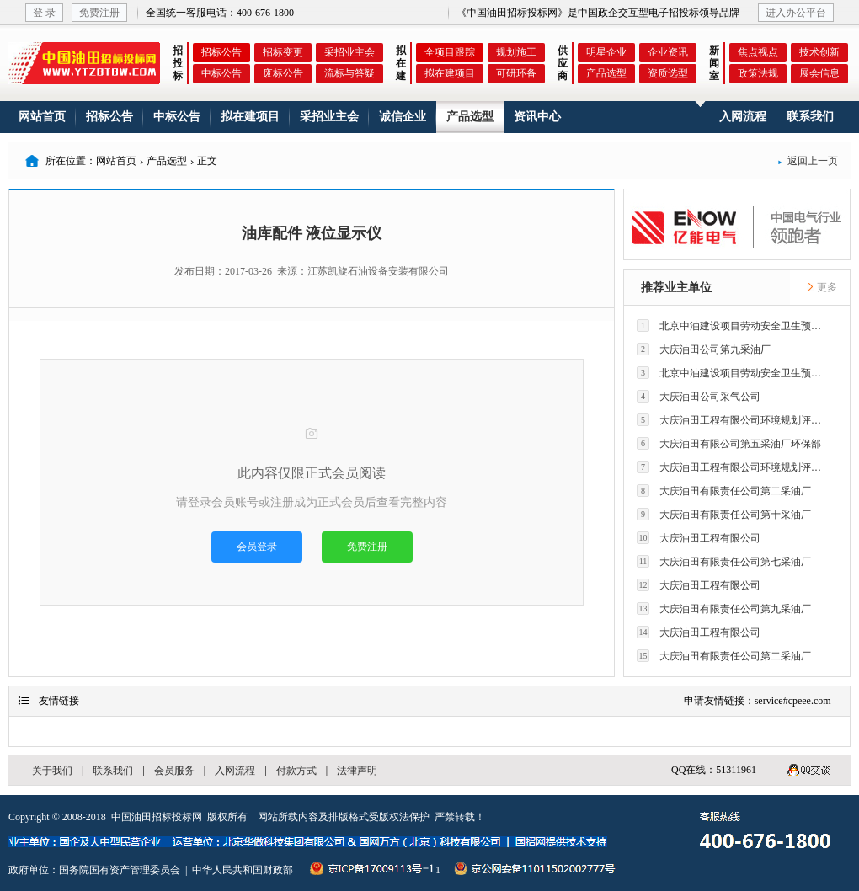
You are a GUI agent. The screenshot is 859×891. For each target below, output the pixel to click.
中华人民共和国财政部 (242, 870)
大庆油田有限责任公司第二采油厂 (724, 490)
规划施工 (516, 52)
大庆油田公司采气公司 (698, 396)
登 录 (44, 13)
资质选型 (668, 73)
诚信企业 (402, 116)
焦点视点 (758, 52)
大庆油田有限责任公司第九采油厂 (724, 608)
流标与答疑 (349, 73)
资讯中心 (537, 116)
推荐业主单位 (676, 287)
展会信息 (819, 73)
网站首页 (42, 116)
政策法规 (758, 73)
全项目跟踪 (449, 52)
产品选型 (606, 73)
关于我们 (52, 770)
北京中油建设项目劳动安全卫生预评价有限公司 (733, 325)
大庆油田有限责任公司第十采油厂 (724, 514)
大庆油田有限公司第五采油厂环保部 (729, 443)
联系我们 (810, 116)
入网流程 (742, 116)
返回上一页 (807, 161)
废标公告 (283, 73)
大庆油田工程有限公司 (698, 537)
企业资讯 (668, 52)
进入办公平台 (796, 13)
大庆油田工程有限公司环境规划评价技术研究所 (733, 419)
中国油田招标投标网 (156, 817)
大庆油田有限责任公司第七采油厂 (724, 561)
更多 (822, 287)
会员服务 (174, 770)
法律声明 (357, 770)
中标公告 (221, 73)
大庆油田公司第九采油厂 (704, 349)
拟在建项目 (449, 73)
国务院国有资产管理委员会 (119, 870)
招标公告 (221, 52)
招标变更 (283, 52)
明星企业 (606, 52)
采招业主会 (349, 52)
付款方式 (296, 770)
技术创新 (819, 52)
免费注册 (99, 13)
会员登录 (257, 546)
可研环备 (516, 73)
